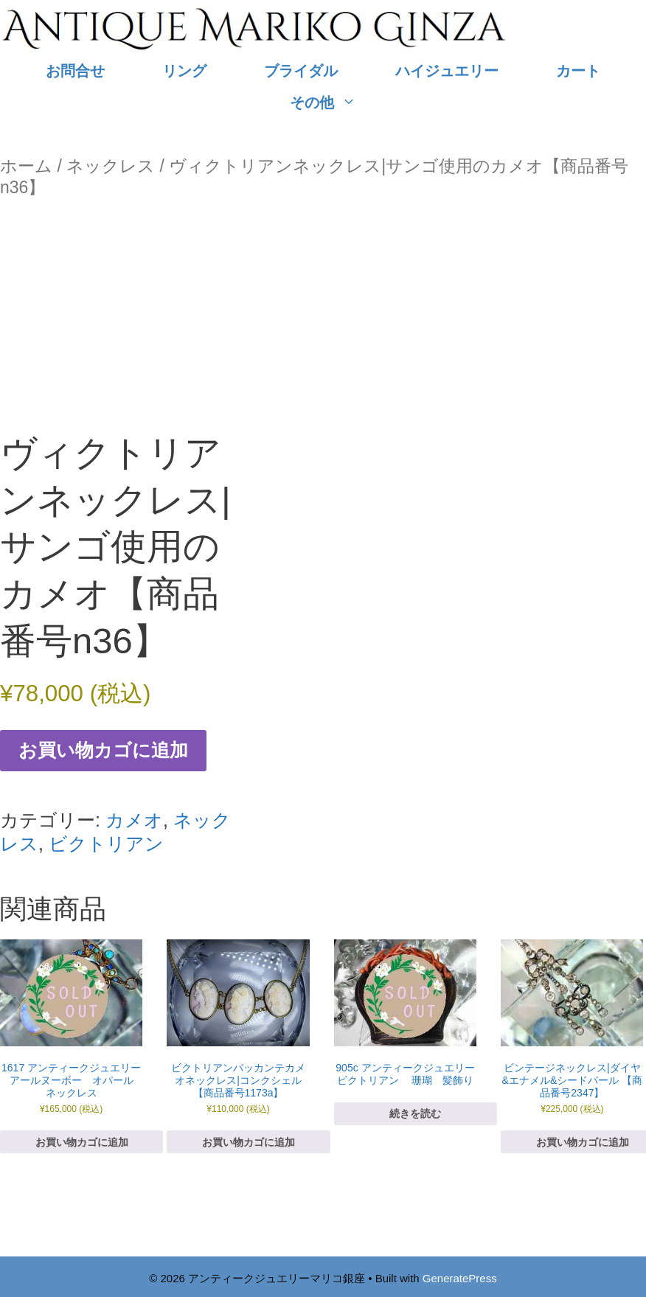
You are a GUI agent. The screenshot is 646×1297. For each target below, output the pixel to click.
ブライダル (301, 71)
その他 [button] (337, 103)
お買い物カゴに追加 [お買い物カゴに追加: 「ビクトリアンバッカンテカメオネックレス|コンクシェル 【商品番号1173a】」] (248, 1142)
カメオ (134, 820)
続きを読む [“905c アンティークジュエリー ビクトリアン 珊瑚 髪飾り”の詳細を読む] (415, 1113)
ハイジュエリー (447, 71)
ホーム (26, 165)
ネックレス (110, 165)
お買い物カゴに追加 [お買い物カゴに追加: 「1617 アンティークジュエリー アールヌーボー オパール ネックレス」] (81, 1142)
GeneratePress (460, 1278)
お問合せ (75, 71)
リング (184, 71)
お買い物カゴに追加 (103, 750)
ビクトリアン (106, 843)
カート (578, 71)
